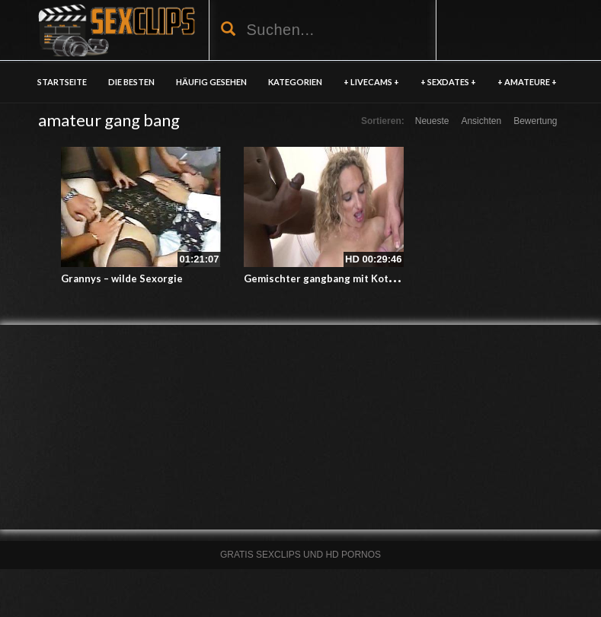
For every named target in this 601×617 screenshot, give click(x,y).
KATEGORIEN (295, 82)
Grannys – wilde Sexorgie (122, 278)
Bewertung (535, 121)
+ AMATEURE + (527, 82)
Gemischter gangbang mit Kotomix (327, 278)
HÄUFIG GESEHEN (211, 82)
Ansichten (481, 121)
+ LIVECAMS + (371, 82)
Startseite (62, 82)
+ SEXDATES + (448, 82)
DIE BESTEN (131, 82)
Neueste (432, 121)
